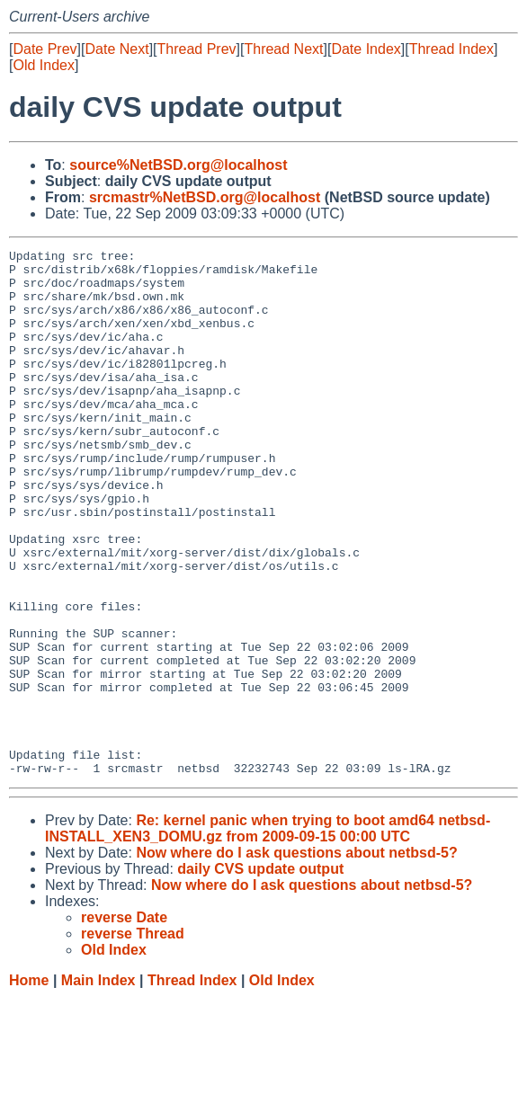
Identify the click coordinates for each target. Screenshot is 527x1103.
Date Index (365, 49)
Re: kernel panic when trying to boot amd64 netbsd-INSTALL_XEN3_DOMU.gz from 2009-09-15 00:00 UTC (267, 933)
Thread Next (283, 49)
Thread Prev (197, 49)
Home (29, 1085)
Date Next (116, 49)
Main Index (98, 1085)
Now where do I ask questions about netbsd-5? (296, 957)
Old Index (43, 65)
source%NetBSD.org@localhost (178, 165)
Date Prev (44, 49)
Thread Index (451, 49)
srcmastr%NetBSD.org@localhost (204, 197)
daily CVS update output (260, 974)
